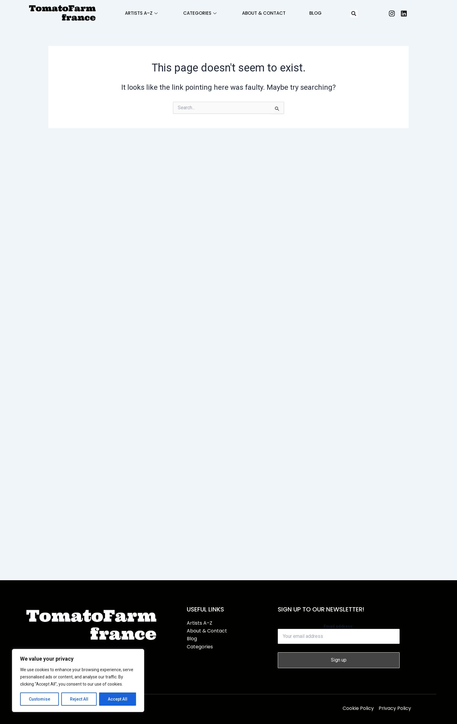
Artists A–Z (140, 13)
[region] (78, 680)
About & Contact (264, 13)
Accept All (117, 699)
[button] (354, 13)
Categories (199, 13)
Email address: (339, 634)
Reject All (79, 699)
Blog (316, 13)
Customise (39, 699)
